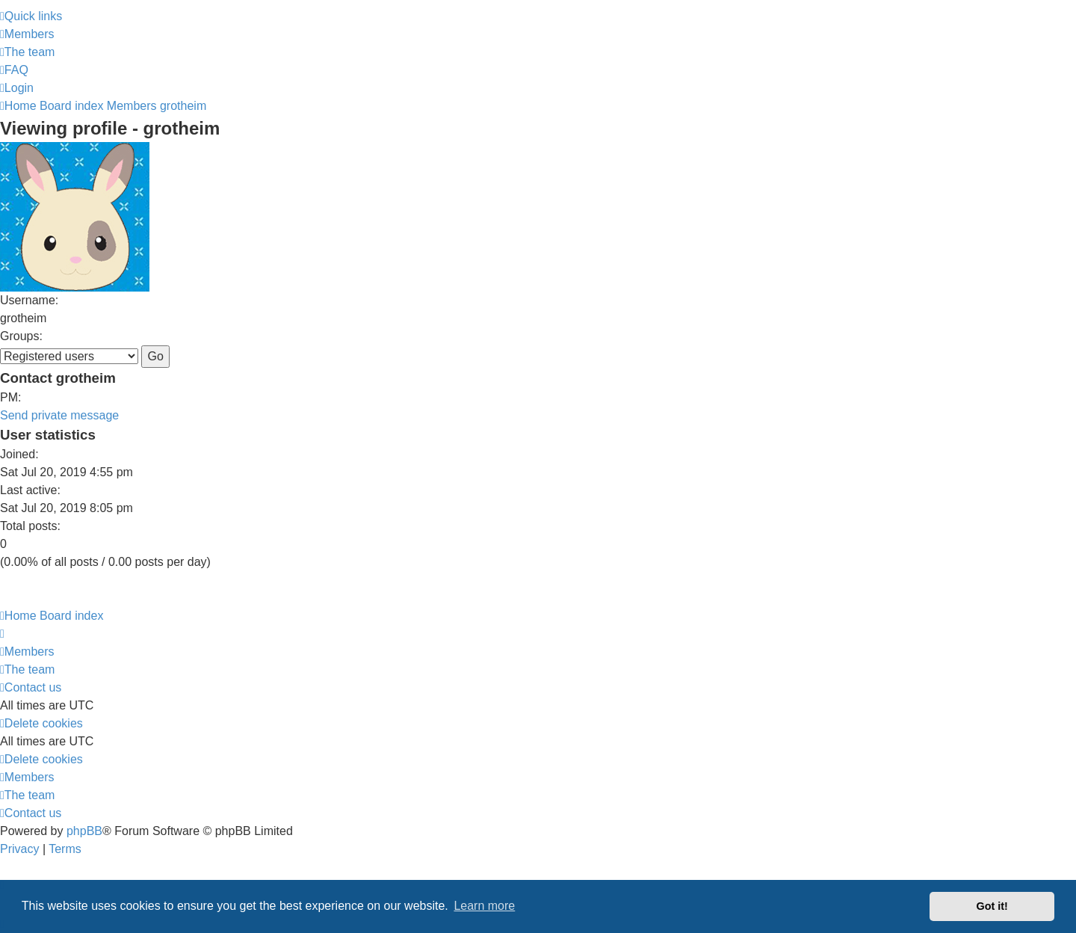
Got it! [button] (992, 906)
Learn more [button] (484, 905)
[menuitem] (27, 34)
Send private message (59, 415)
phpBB (84, 831)
